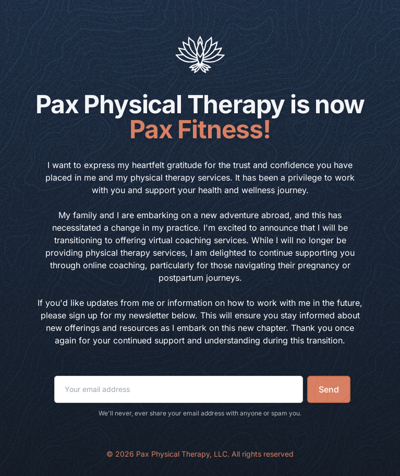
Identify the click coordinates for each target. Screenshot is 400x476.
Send (329, 389)
